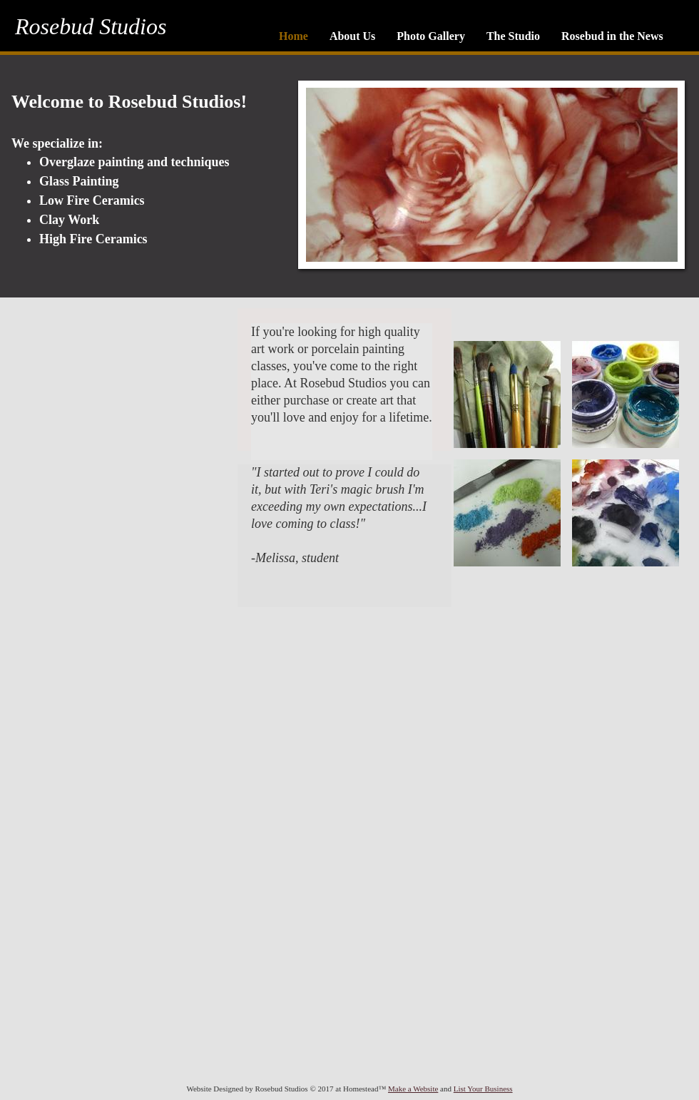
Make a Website (413, 1088)
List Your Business (483, 1088)
